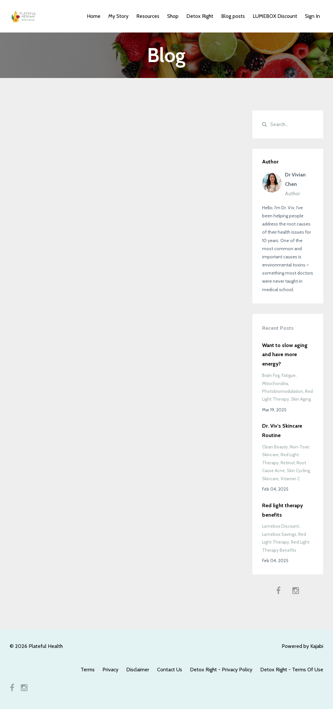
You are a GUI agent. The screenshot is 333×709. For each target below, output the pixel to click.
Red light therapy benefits (282, 510)
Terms (88, 669)
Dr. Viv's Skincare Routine (282, 430)
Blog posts (233, 16)
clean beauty (275, 446)
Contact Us (169, 669)
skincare (270, 478)
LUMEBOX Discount (275, 16)
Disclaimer (137, 669)
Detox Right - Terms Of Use (291, 669)
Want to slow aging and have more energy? (285, 354)
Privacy (110, 669)
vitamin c (290, 478)
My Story (118, 16)
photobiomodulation (282, 391)
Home (93, 16)
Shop (173, 16)
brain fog (271, 375)
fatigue (289, 375)
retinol (288, 462)
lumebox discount (280, 526)
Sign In (312, 16)
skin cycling (298, 470)
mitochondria (275, 383)
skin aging (301, 399)
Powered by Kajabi (302, 646)
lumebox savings (279, 534)
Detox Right (199, 16)
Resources (147, 16)
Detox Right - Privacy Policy (221, 669)
